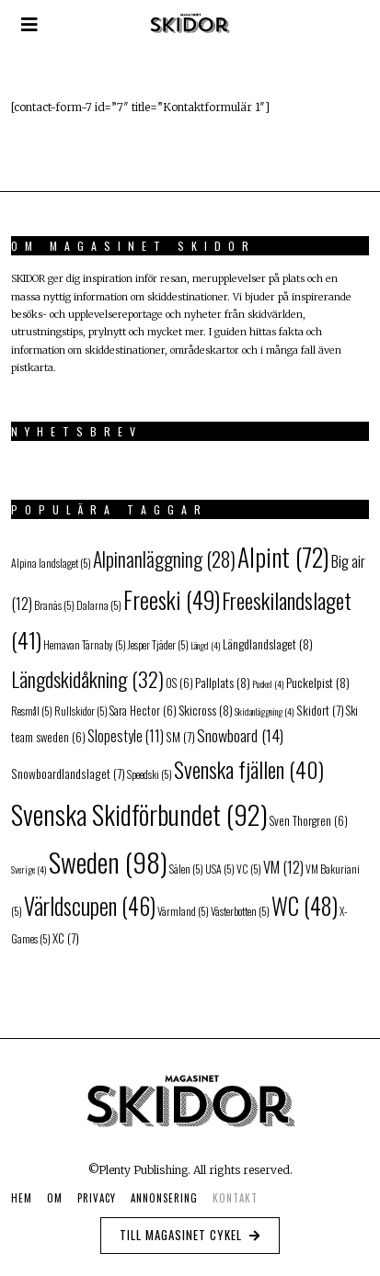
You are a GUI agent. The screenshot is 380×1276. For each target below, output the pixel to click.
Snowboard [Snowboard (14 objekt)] (240, 735)
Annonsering (164, 1198)
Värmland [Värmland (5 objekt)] (183, 911)
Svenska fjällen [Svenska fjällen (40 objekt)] (249, 769)
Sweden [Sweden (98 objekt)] (108, 861)
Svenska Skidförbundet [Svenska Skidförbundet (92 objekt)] (139, 814)
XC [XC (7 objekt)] (65, 938)
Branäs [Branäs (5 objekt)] (54, 605)
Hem (21, 1198)
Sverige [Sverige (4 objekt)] (29, 869)
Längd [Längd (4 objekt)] (205, 645)
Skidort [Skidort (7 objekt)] (320, 710)
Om (55, 1198)
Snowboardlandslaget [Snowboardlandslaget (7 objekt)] (68, 773)
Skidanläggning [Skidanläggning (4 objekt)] (264, 711)
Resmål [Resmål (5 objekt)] (31, 710)
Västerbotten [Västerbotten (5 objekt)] (240, 911)
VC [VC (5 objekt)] (248, 868)
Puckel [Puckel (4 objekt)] (268, 683)
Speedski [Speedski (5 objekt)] (149, 774)
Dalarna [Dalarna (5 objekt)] (98, 605)
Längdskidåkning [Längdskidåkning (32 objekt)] (87, 678)
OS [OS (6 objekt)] (179, 683)
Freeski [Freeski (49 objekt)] (171, 599)
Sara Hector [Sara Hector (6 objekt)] (143, 710)
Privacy (96, 1198)
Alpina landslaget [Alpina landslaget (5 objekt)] (51, 562)
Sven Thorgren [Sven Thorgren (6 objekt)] (309, 821)
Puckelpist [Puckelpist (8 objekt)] (318, 682)
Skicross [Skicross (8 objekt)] (205, 709)
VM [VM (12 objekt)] (283, 866)
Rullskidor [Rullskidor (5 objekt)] (81, 710)
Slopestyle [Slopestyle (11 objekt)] (125, 736)
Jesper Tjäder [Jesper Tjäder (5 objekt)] (158, 644)
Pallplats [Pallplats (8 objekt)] (222, 682)
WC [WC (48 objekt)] (304, 905)
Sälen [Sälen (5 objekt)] (186, 868)
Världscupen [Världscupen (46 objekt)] (89, 905)
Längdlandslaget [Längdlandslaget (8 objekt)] (268, 643)
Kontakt (235, 1198)
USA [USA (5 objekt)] (220, 868)
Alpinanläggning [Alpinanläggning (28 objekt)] (164, 558)
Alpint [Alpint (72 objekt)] (283, 556)
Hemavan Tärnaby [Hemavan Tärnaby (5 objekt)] (84, 644)
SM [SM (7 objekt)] (180, 737)
